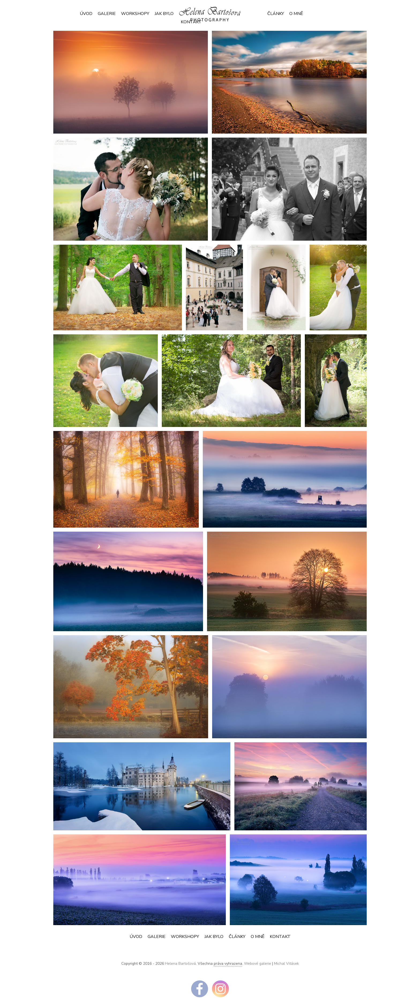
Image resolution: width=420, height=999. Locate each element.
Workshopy (135, 14)
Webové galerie (257, 963)
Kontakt (280, 937)
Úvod (86, 14)
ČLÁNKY (275, 14)
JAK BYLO (164, 14)
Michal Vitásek (286, 963)
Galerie (107, 14)
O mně (296, 14)
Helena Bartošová (180, 963)
